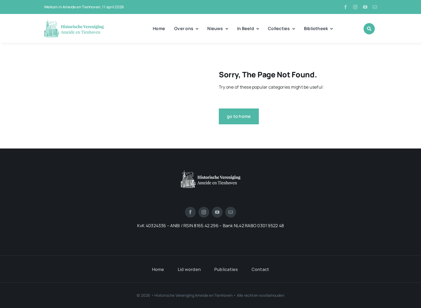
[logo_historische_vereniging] (74, 21)
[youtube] (365, 7)
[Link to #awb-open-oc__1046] (369, 28)
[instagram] (355, 7)
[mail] (375, 7)
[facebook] (345, 7)
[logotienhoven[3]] (211, 172)
